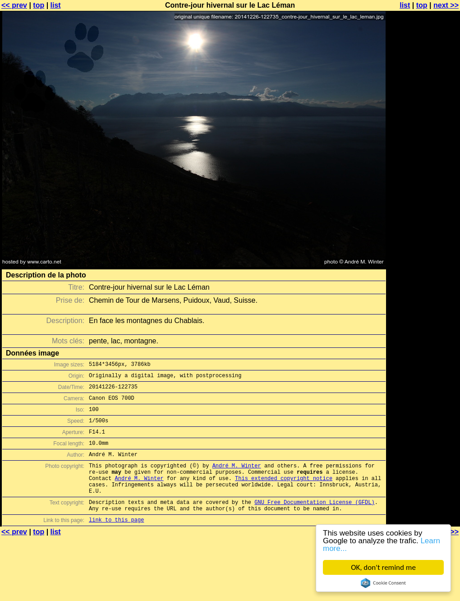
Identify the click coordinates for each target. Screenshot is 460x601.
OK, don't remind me (383, 567)
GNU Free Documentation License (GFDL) (314, 522)
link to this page (116, 542)
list (56, 5)
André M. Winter (236, 479)
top (38, 5)
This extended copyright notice (283, 494)
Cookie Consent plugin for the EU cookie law (383, 583)
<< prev (14, 5)
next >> (446, 5)
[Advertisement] (423, 116)
